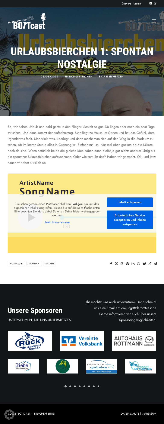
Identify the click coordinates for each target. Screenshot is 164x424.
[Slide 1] (65, 386)
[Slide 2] (70, 386)
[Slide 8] (98, 386)
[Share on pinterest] (127, 263)
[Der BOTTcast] (27, 21)
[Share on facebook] (110, 263)
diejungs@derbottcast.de (138, 307)
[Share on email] (155, 263)
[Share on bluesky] (144, 263)
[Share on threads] (121, 263)
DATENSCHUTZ (130, 414)
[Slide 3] (75, 386)
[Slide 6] (89, 386)
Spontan (34, 263)
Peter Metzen (113, 77)
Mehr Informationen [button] (57, 222)
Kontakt (137, 3)
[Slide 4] (79, 386)
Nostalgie (16, 263)
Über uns (126, 3)
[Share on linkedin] (133, 263)
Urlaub (49, 263)
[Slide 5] (84, 386)
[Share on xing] (149, 263)
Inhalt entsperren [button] (130, 202)
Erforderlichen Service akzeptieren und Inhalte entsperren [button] (130, 219)
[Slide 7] (93, 386)
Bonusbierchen (80, 77)
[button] (150, 3)
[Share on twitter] (116, 263)
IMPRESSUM (149, 414)
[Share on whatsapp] (138, 263)
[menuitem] (126, 3)
